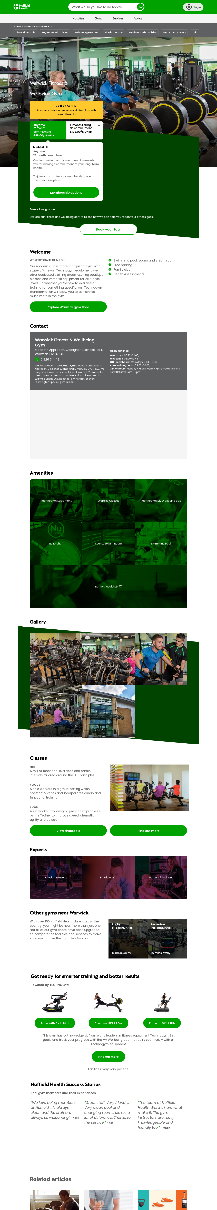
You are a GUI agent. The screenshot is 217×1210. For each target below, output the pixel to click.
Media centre (33, 1205)
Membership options (66, 192)
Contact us (50, 1205)
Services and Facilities (143, 32)
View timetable (68, 780)
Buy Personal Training (55, 32)
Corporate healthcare (116, 1205)
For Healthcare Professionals (86, 1205)
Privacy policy (169, 1205)
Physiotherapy (113, 32)
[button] (48, 130)
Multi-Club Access (174, 32)
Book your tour (108, 229)
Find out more (149, 780)
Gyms (98, 18)
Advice (138, 18)
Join (194, 32)
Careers (64, 1205)
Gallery (94, 97)
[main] (108, 612)
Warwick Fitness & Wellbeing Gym (33, 26)
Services (118, 18)
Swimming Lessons (86, 32)
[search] (106, 7)
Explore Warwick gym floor (68, 307)
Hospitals (78, 18)
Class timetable (25, 32)
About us (18, 1205)
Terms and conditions (146, 1205)
